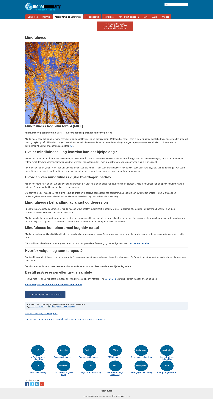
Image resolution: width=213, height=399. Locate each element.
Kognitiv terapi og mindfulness (68, 17)
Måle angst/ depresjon (129, 17)
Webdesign (107, 396)
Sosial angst (141, 350)
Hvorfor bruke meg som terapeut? (41, 313)
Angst (154, 17)
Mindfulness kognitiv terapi (64, 373)
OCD (89, 365)
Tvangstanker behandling (89, 372)
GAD (115, 365)
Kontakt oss (109, 17)
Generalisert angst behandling (115, 373)
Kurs (145, 17)
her (71, 146)
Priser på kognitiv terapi (166, 372)
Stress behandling (38, 372)
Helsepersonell (92, 17)
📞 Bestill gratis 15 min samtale (45, 294)
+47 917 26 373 (37, 307)
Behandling (33, 17)
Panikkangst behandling (89, 357)
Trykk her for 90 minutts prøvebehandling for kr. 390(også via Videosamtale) (115, 26)
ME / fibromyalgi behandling (38, 358)
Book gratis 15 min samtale (63, 307)
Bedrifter (46, 17)
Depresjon (64, 350)
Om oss (165, 17)
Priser (167, 365)
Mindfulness (63, 365)
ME (38, 350)
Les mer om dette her (139, 243)
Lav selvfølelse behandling (167, 358)
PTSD (115, 350)
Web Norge (126, 396)
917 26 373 (110, 279)
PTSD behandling (115, 357)
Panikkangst (90, 350)
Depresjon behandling (63, 357)
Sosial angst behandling (141, 357)
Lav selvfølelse (167, 350)
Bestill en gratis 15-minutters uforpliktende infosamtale (53, 284)
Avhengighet (141, 365)
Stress (37, 365)
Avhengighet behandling (141, 372)
